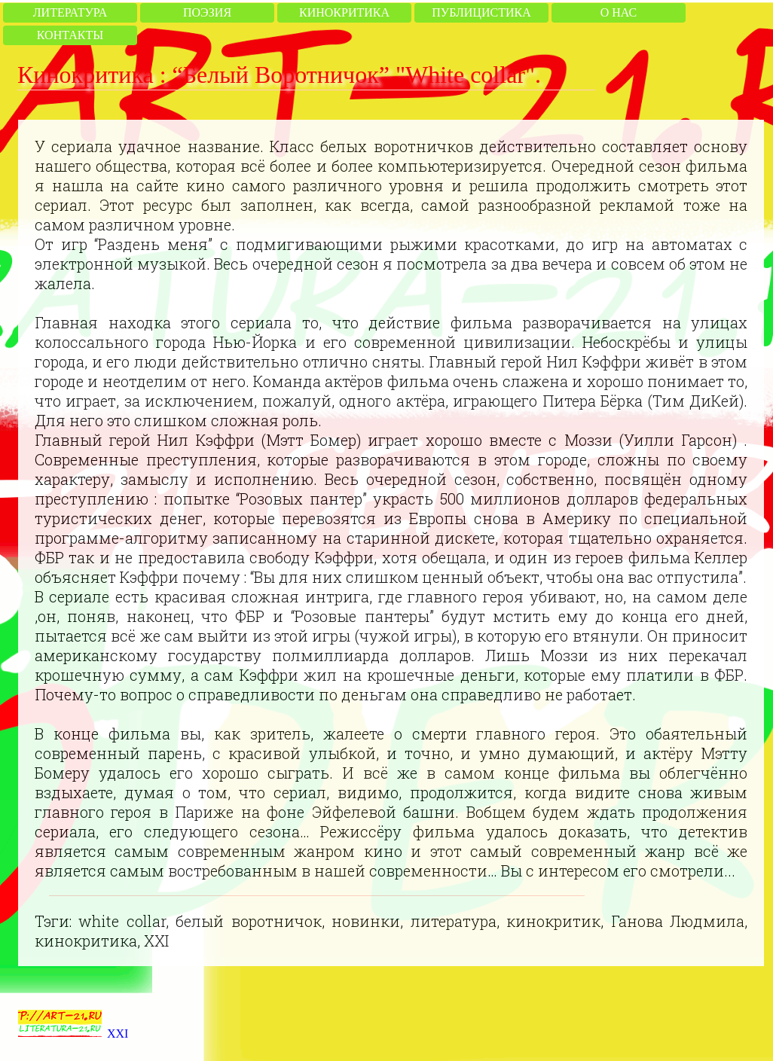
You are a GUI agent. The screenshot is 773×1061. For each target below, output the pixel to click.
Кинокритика (344, 12)
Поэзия (207, 12)
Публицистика (481, 12)
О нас (618, 12)
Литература (70, 12)
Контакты (70, 35)
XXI (117, 1033)
